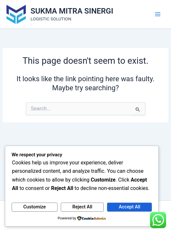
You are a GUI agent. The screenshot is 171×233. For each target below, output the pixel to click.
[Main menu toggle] (158, 14)
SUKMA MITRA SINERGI (72, 11)
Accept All (129, 207)
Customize (34, 207)
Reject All (82, 207)
